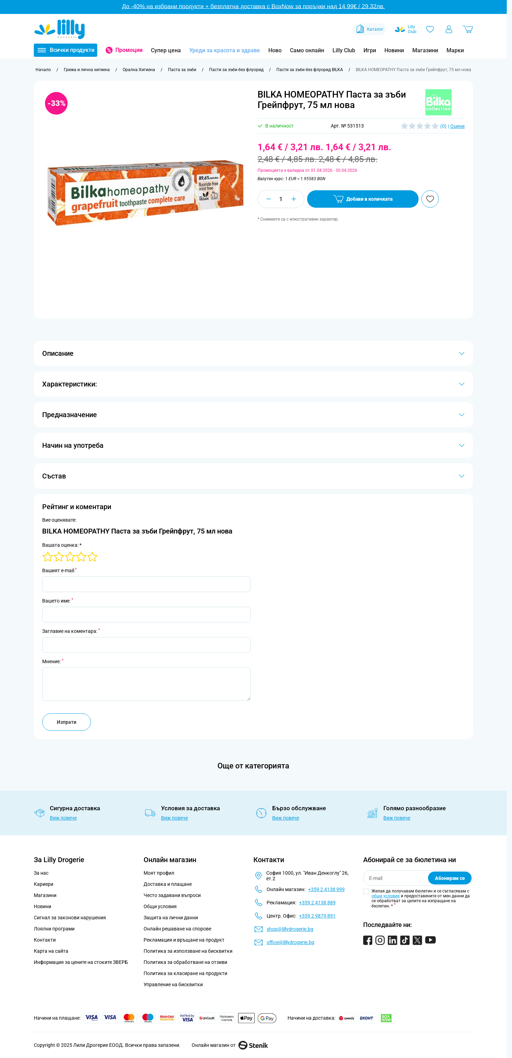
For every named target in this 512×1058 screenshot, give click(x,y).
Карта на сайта (51, 951)
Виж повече (63, 818)
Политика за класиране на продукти (185, 973)
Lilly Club (344, 50)
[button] (438, 102)
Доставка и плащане (168, 884)
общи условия (386, 896)
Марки (455, 50)
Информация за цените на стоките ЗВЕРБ (81, 962)
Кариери (43, 884)
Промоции (129, 50)
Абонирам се (450, 878)
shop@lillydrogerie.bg (290, 929)
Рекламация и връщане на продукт (185, 940)
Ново (275, 50)
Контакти (45, 940)
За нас (41, 873)
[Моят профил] (449, 29)
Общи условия (160, 906)
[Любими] (430, 29)
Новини (394, 50)
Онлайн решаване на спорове (177, 929)
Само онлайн (307, 50)
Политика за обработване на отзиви (185, 962)
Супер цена (166, 50)
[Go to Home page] (59, 29)
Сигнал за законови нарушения (70, 917)
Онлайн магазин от (230, 1045)
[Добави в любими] (430, 199)
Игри (370, 50)
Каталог (369, 29)
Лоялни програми (54, 929)
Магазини (425, 50)
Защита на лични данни (171, 917)
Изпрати (66, 722)
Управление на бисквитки (173, 984)
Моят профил (159, 873)
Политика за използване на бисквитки (188, 951)
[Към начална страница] (43, 69)
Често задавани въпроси (172, 895)
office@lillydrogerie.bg (290, 942)
